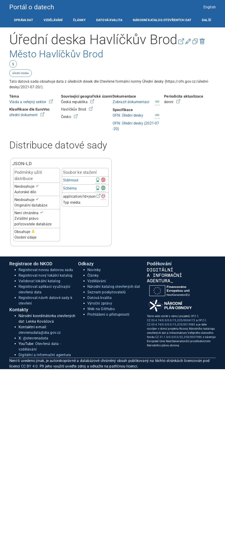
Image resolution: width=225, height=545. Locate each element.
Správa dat (23, 20)
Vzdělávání (53, 20)
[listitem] (23, 20)
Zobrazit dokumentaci (131, 102)
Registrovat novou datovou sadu (46, 270)
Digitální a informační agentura (45, 355)
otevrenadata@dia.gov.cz (40, 332)
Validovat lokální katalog (39, 281)
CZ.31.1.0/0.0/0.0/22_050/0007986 (178, 337)
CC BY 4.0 (29, 366)
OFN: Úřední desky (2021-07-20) (136, 126)
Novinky (94, 270)
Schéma (70, 188)
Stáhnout (71, 180)
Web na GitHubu (101, 309)
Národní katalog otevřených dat (113, 286)
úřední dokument (23, 115)
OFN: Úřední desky (128, 115)
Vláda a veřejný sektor (28, 102)
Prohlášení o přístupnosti (108, 314)
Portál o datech (31, 7)
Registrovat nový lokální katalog (45, 275)
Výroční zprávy (99, 303)
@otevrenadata (35, 338)
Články (79, 20)
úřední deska (20, 73)
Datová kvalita (109, 20)
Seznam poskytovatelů (106, 292)
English (209, 7)
